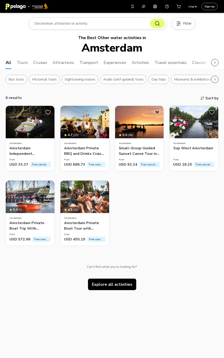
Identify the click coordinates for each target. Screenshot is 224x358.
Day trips (158, 79)
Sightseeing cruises (80, 79)
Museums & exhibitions (192, 79)
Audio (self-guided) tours (123, 79)
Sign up (209, 6)
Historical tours (44, 79)
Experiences (115, 62)
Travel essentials (171, 62)
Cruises (40, 62)
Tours (22, 62)
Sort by (209, 98)
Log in (193, 6)
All (8, 62)
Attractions (63, 62)
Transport (88, 62)
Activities (140, 62)
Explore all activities (112, 284)
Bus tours (16, 79)
